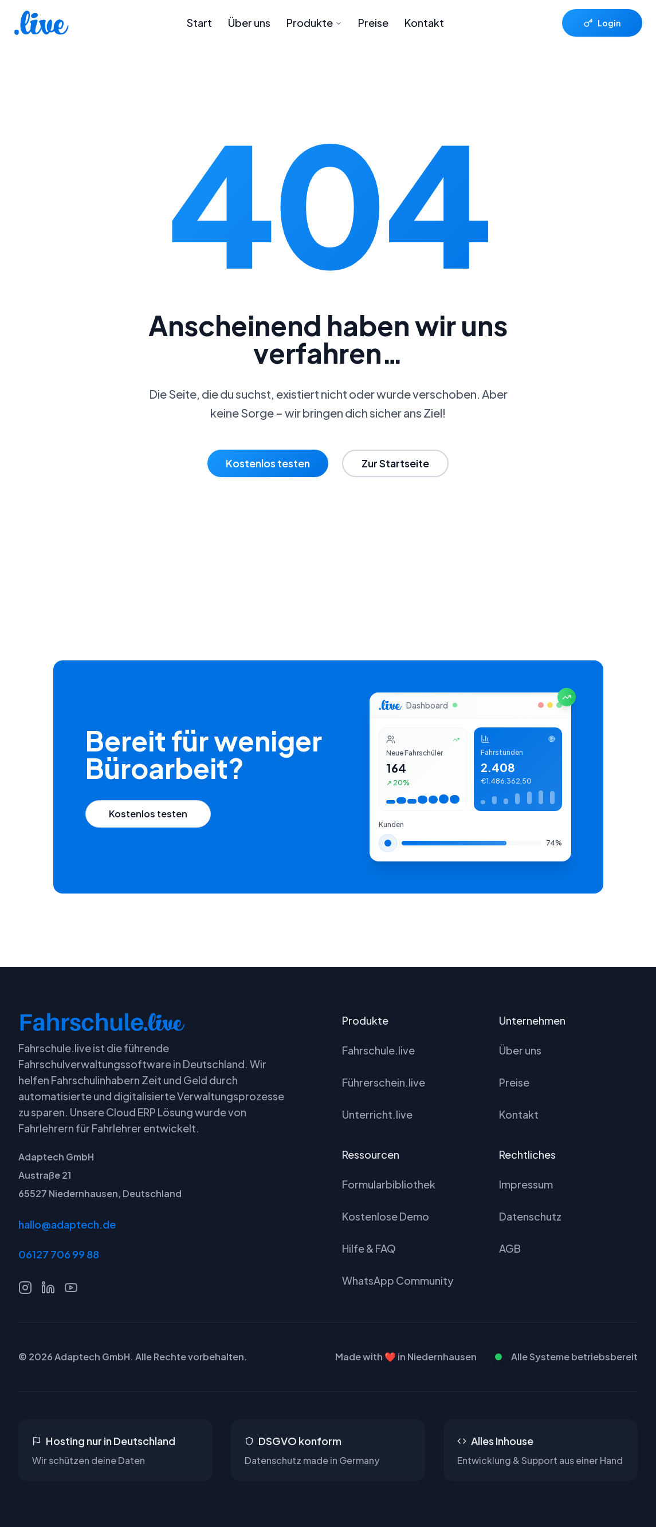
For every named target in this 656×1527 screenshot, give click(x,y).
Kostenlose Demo (385, 1216)
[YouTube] (71, 1287)
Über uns (249, 22)
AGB (510, 1248)
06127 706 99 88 (58, 1254)
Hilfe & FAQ (369, 1248)
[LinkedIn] (48, 1287)
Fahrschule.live (378, 1050)
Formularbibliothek (388, 1184)
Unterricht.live (377, 1114)
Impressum (526, 1184)
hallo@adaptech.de (67, 1224)
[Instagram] (25, 1287)
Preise (373, 22)
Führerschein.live (383, 1082)
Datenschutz (530, 1216)
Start (199, 22)
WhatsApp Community (398, 1280)
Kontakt (424, 22)
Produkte (314, 22)
